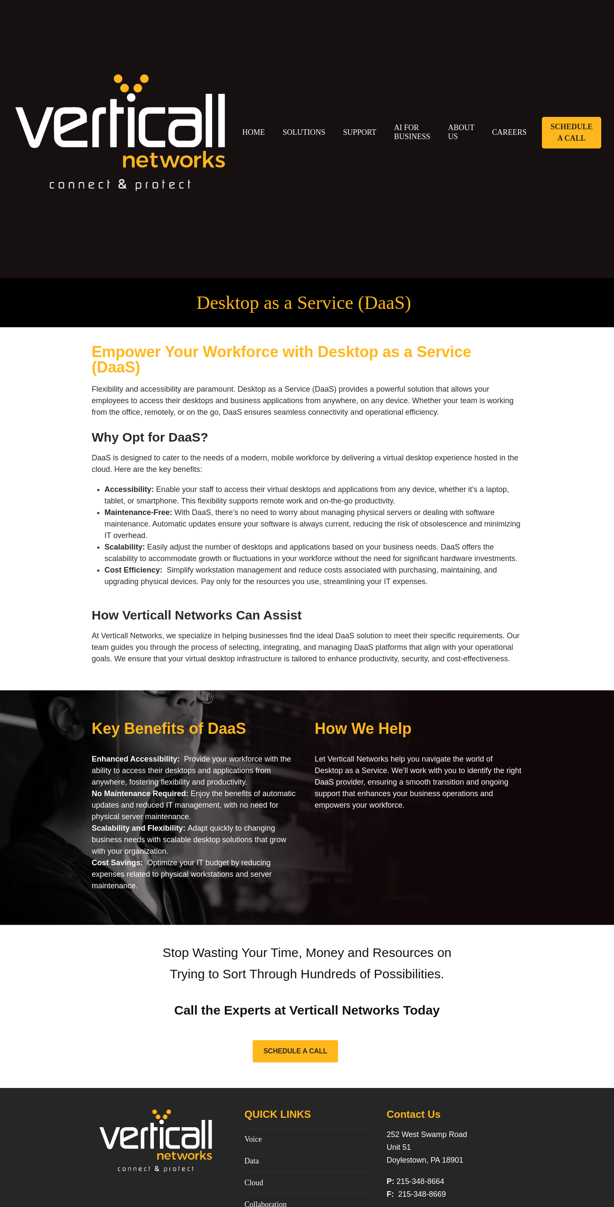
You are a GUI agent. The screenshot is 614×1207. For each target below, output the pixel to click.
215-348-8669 (421, 1194)
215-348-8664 (420, 1181)
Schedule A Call (571, 132)
